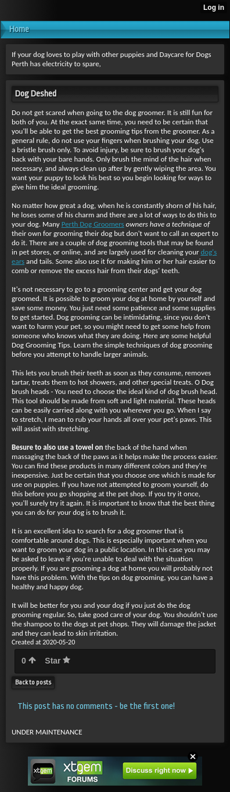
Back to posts (33, 682)
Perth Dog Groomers (93, 224)
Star (57, 660)
